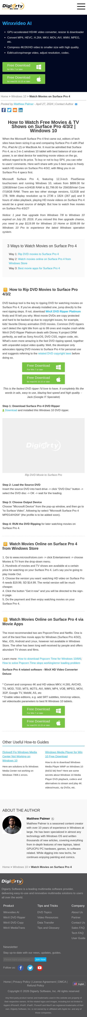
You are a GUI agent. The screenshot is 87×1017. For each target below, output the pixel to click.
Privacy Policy (21, 981)
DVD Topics (44, 912)
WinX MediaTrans (14, 927)
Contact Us (78, 922)
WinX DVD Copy (13, 922)
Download (9, 410)
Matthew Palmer (24, 104)
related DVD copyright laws (54, 353)
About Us (77, 912)
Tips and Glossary (48, 927)
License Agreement (44, 981)
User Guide (78, 938)
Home (4, 96)
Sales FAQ (78, 927)
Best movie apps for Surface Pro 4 (39, 268)
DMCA (62, 981)
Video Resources (47, 917)
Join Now (41, 959)
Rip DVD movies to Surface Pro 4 (38, 254)
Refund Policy (35, 985)
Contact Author (66, 104)
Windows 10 (18, 96)
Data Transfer (45, 922)
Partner (76, 917)
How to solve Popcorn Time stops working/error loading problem (41, 663)
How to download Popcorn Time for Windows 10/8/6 (49, 658)
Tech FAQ (78, 933)
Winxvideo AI (17, 23)
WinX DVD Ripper (14, 917)
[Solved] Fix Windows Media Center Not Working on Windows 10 (19, 756)
